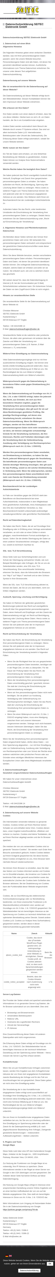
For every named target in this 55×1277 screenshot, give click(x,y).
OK (50, 1264)
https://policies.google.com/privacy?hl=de (20, 1209)
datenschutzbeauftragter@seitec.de (24, 329)
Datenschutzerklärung (29, 1270)
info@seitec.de (15, 1236)
